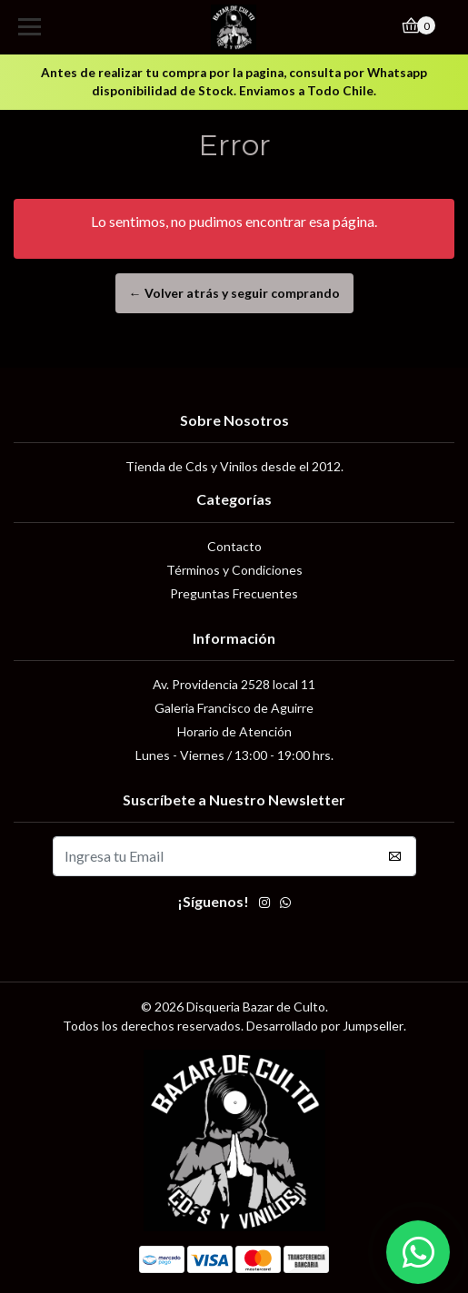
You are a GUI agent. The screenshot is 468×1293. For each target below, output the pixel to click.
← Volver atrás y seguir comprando (234, 293)
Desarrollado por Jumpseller (324, 1025)
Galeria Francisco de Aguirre (234, 708)
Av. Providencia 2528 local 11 (234, 684)
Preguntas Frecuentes (234, 593)
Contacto (234, 546)
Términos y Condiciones (234, 569)
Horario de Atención (234, 731)
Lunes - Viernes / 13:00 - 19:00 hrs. (234, 755)
